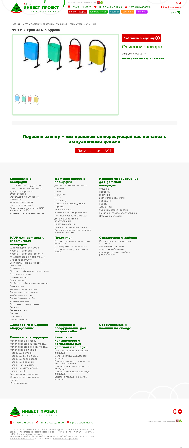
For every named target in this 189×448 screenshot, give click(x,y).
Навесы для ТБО (18, 371)
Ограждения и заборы (118, 237)
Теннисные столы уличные (24, 292)
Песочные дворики (64, 224)
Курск (29, 4)
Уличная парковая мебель (24, 248)
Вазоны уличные (18, 319)
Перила (14, 380)
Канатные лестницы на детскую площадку (72, 372)
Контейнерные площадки (24, 374)
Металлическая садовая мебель (28, 344)
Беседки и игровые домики (69, 203)
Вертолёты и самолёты (112, 198)
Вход (165, 7)
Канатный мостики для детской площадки (71, 367)
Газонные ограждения (111, 246)
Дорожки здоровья (20, 274)
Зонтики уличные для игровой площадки (26, 264)
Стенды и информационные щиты (29, 271)
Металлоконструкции (29, 337)
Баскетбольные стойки (22, 298)
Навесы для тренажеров (23, 359)
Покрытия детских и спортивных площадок (72, 242)
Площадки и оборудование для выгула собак (70, 328)
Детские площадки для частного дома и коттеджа (72, 231)
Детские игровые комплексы (70, 185)
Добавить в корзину (141, 38)
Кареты (103, 204)
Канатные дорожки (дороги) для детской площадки (72, 362)
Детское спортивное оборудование (21, 192)
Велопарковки (18, 280)
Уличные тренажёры (21, 202)
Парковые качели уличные (24, 304)
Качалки (59, 188)
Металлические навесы (23, 341)
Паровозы (104, 192)
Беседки (14, 307)
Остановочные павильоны (24, 377)
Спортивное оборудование (25, 185)
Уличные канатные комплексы (27, 213)
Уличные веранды (19, 301)
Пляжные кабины (19, 277)
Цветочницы (16, 316)
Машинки (104, 189)
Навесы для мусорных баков (70, 227)
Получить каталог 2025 (94, 150)
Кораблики (105, 201)
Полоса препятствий (21, 205)
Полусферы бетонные (111, 249)
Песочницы (60, 200)
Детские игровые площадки (70, 180)
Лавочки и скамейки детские (26, 254)
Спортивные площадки (21, 180)
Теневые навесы (63, 209)
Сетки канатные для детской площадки (70, 357)
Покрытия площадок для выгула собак (71, 250)
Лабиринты (105, 207)
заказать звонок (98, 11)
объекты (114, 11)
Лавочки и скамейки (21, 251)
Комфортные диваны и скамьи (27, 257)
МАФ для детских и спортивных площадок (45, 24)
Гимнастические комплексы (26, 188)
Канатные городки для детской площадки (71, 378)
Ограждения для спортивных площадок (115, 242)
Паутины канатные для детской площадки (71, 351)
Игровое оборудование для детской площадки (118, 182)
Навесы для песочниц (22, 362)
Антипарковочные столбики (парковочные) (114, 253)
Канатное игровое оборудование (118, 213)
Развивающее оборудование (70, 212)
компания (128, 11)
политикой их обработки (65, 438)
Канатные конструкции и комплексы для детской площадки (71, 342)
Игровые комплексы (110, 216)
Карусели (59, 194)
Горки (57, 197)
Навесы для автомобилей (24, 368)
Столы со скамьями (21, 260)
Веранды (59, 206)
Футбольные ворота (21, 295)
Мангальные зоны (19, 383)
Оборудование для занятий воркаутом (25, 198)
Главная (16, 24)
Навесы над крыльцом (22, 365)
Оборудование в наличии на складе (115, 326)
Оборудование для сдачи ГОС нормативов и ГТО (27, 209)
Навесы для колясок (21, 353)
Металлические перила (23, 350)
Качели (58, 191)
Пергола (14, 313)
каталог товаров (77, 11)
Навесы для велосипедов (24, 356)
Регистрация (174, 7)
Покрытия (63, 237)
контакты (141, 11)
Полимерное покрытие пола (70, 246)
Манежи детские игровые (113, 210)
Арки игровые (17, 268)
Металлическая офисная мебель (29, 347)
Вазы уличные (17, 286)
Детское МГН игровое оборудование (29, 326)
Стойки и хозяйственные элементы (29, 283)
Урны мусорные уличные (83, 24)
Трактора (104, 195)
